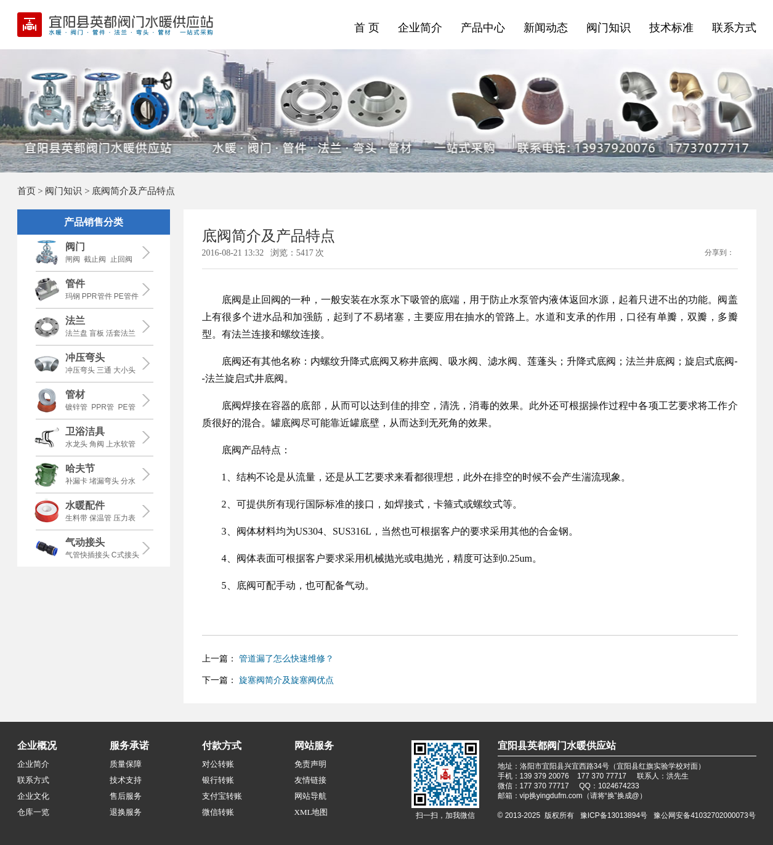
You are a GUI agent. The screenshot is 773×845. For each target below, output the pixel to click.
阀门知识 (608, 28)
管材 (75, 394)
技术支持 (126, 780)
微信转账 (218, 812)
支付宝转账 (222, 796)
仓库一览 (33, 812)
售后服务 (126, 796)
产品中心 (483, 28)
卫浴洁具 (85, 431)
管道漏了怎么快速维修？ (286, 658)
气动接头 (85, 542)
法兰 (75, 320)
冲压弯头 (85, 357)
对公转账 (218, 764)
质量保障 (126, 764)
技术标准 (671, 28)
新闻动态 (546, 28)
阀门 (75, 246)
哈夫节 (80, 468)
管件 (75, 283)
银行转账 (218, 780)
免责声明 (310, 764)
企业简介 (420, 28)
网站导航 (310, 796)
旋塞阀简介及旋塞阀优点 (286, 680)
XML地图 (311, 812)
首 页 (366, 28)
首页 (26, 190)
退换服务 (126, 812)
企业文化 (33, 796)
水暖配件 (85, 505)
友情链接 (310, 780)
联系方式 (734, 28)
